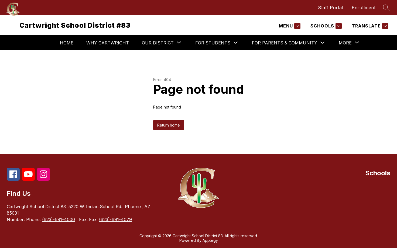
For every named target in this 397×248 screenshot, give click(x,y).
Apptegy (210, 240)
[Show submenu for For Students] (212, 43)
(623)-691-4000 (58, 219)
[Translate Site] (369, 26)
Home (66, 43)
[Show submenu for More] (345, 43)
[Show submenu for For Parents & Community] (284, 43)
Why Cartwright (107, 43)
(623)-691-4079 (115, 219)
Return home (168, 125)
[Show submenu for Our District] (158, 43)
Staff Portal (330, 7)
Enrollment (363, 7)
